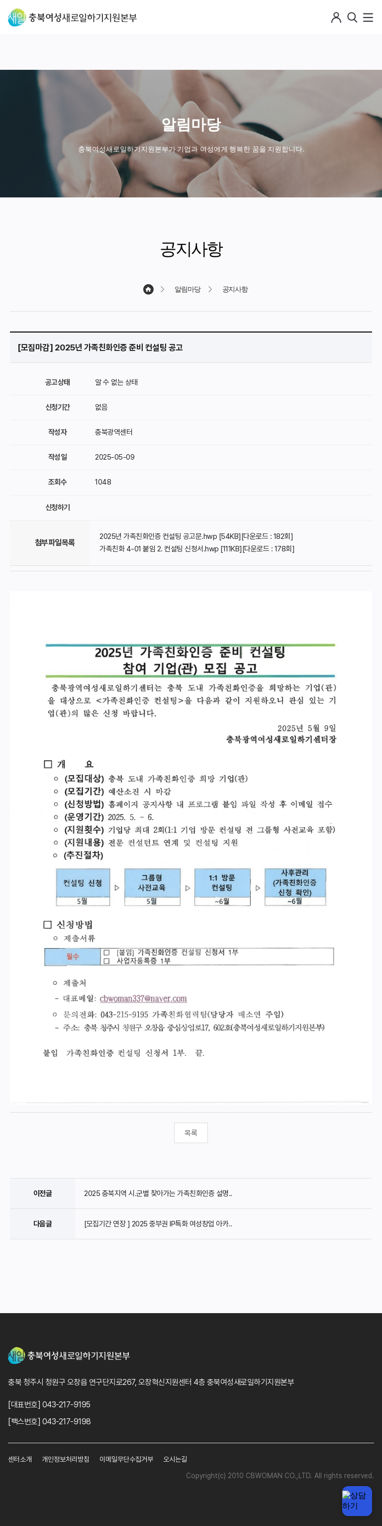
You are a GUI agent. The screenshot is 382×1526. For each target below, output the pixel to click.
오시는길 (175, 1459)
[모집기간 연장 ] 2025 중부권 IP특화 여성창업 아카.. (158, 1223)
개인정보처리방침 (66, 1459)
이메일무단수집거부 (126, 1459)
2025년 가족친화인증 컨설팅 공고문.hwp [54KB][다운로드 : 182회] (196, 536)
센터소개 (20, 1459)
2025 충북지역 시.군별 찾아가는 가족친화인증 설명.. (158, 1193)
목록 (191, 1133)
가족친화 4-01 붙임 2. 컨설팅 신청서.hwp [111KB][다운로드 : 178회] (196, 548)
